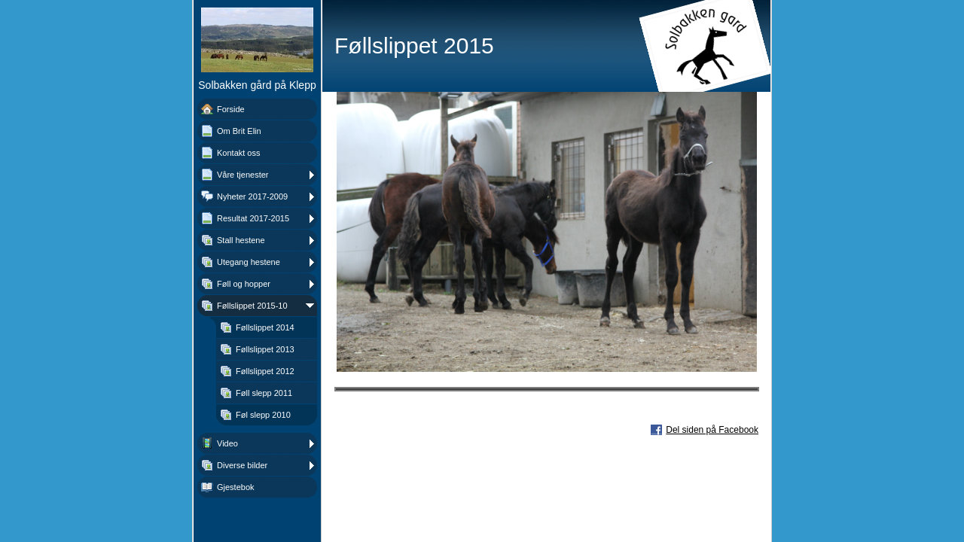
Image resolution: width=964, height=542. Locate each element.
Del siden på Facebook (712, 430)
